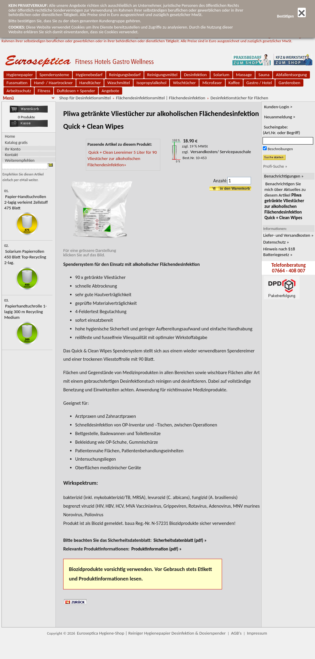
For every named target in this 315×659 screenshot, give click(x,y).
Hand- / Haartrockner (53, 82)
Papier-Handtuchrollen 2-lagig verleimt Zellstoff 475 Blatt (26, 202)
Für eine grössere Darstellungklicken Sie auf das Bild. (100, 250)
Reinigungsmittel (162, 74)
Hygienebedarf (89, 74)
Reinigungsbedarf (125, 74)
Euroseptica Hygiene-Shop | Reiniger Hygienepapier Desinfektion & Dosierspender (151, 633)
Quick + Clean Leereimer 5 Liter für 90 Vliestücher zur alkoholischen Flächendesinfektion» (122, 158)
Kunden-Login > (278, 106)
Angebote (110, 90)
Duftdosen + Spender (76, 90)
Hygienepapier (20, 74)
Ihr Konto (13, 149)
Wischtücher (184, 82)
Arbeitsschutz (19, 90)
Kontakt (11, 154)
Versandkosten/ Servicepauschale (220, 151)
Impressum (257, 633)
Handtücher (90, 82)
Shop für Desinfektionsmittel (85, 98)
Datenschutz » (276, 242)
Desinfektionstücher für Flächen (239, 98)
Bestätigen (291, 16)
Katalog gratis (16, 142)
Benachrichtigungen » (283, 176)
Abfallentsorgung (291, 74)
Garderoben (289, 82)
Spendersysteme (54, 74)
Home (10, 136)
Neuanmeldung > (279, 117)
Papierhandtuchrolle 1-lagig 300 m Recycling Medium (25, 311)
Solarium (221, 74)
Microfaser (212, 82)
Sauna (263, 74)
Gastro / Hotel (259, 82)
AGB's (236, 633)
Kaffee (234, 82)
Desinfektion (195, 74)
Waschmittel (118, 82)
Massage (244, 74)
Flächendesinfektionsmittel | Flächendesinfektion (160, 98)
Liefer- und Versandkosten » (288, 235)
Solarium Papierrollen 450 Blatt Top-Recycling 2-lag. (25, 257)
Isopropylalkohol (151, 82)
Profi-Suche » (275, 166)
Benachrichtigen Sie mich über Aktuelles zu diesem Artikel (284, 200)
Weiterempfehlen (20, 160)
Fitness (44, 90)
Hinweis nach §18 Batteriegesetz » (279, 251)
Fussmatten (17, 82)
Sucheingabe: (281, 129)
